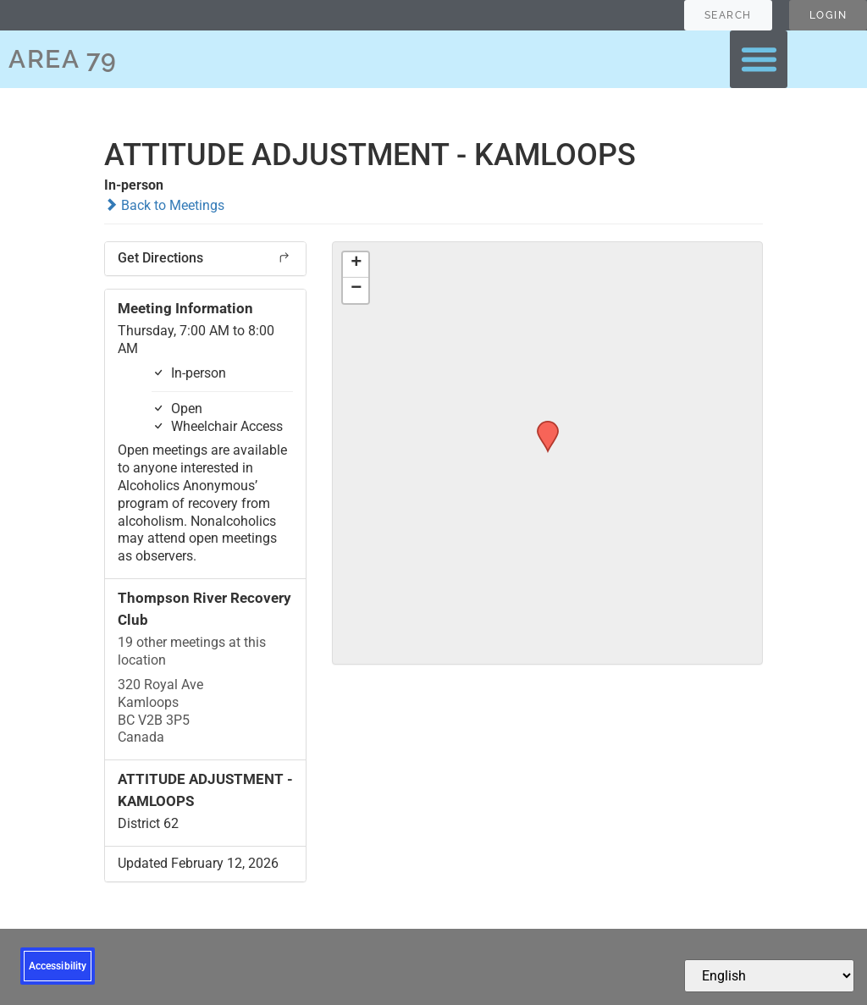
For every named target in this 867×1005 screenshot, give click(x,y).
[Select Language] (769, 975)
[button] (758, 59)
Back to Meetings (164, 205)
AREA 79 (63, 59)
